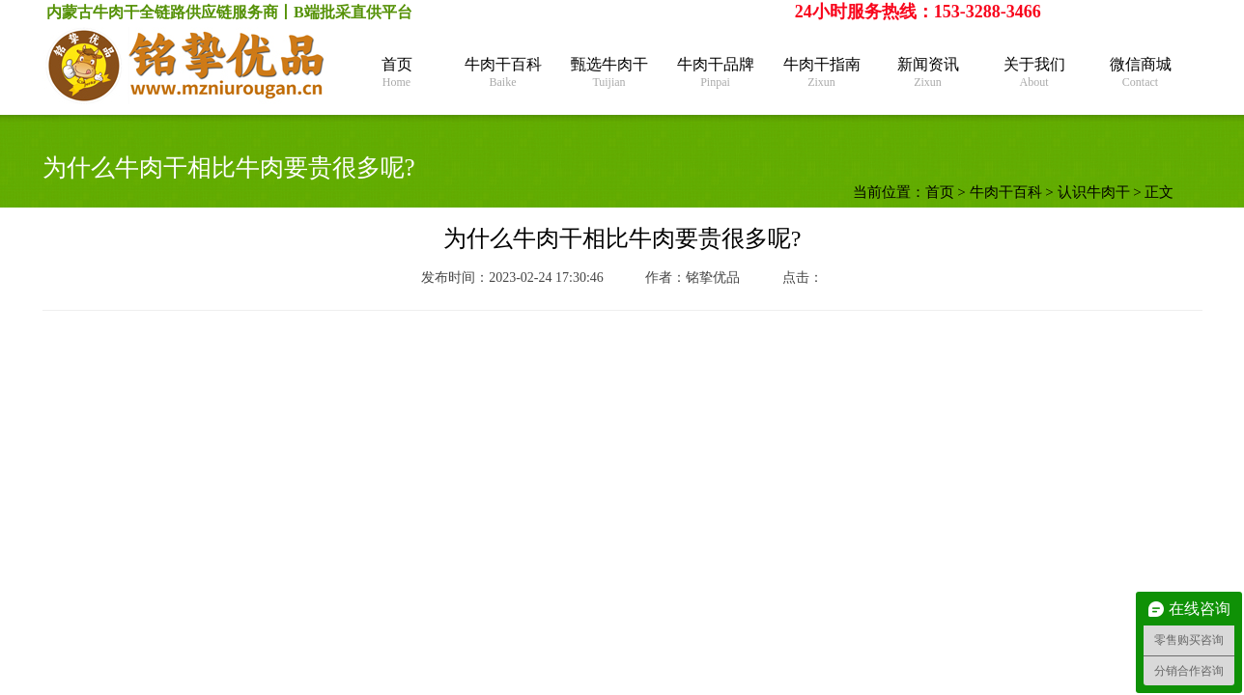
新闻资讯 (928, 73)
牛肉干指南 (822, 73)
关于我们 (1034, 73)
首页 (397, 73)
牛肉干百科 (503, 73)
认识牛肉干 (1094, 192)
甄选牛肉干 (609, 73)
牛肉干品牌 (716, 73)
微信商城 (1141, 73)
